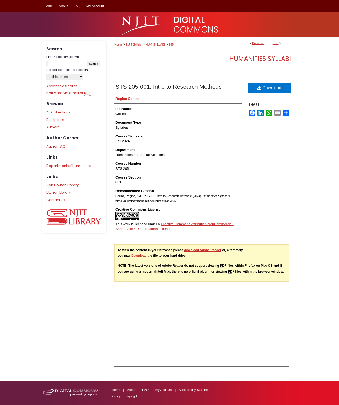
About (131, 390)
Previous (258, 43)
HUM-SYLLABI (155, 44)
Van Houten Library (62, 185)
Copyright (131, 396)
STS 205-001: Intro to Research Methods (168, 86)
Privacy (116, 396)
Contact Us (55, 199)
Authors (53, 127)
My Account (163, 390)
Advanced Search (62, 85)
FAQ (145, 390)
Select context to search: (67, 69)
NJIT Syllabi (133, 44)
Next (276, 43)
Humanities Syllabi (260, 58)
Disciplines (55, 119)
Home (118, 44)
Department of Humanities (69, 165)
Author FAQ (55, 146)
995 (171, 44)
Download (269, 88)
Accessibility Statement (195, 390)
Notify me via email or (68, 93)
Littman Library (58, 192)
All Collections (58, 112)
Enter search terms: (63, 56)
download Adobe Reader (202, 250)
